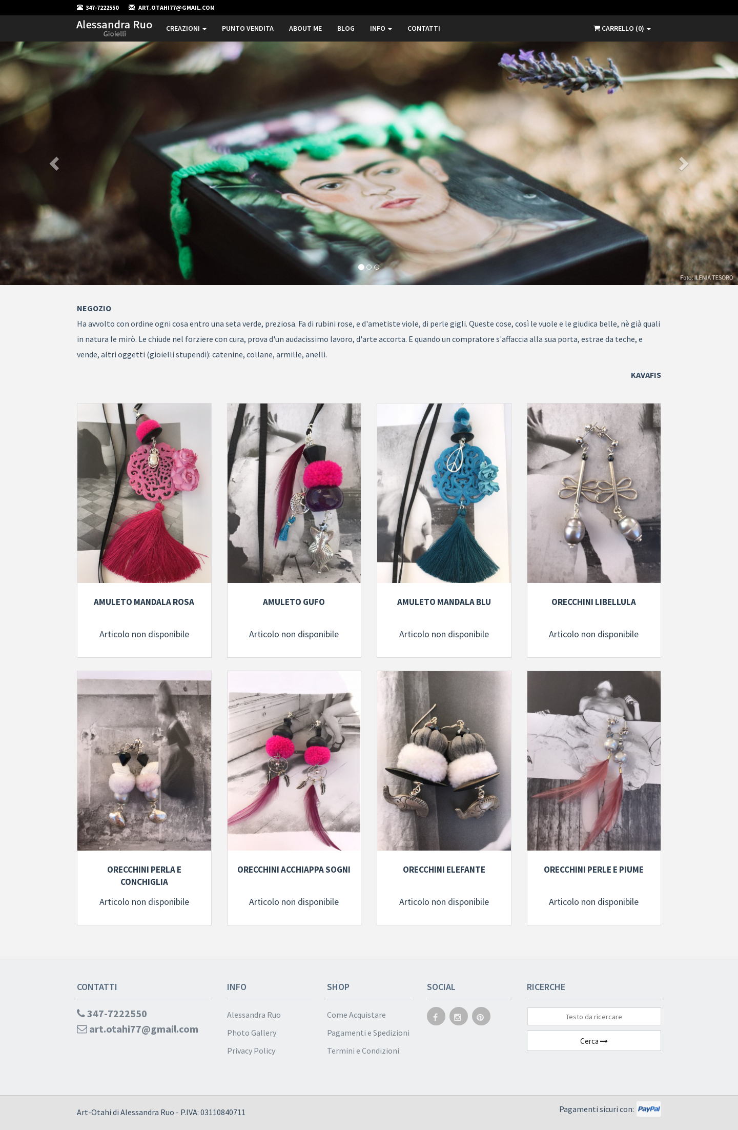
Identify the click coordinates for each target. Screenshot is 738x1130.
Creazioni (186, 28)
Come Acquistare (356, 1015)
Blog (346, 28)
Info (381, 28)
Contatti (423, 28)
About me (305, 28)
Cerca (594, 1041)
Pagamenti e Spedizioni (368, 1032)
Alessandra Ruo (254, 1015)
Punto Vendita (248, 28)
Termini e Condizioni (363, 1050)
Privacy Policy (251, 1050)
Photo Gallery (251, 1032)
